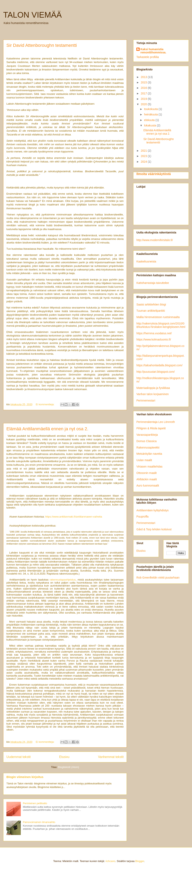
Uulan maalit (144, 460)
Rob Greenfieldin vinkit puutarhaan (158, 577)
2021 (144, 150)
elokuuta (149, 120)
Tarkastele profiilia (147, 57)
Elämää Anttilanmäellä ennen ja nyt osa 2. (47, 428)
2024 (144, 161)
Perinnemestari (145, 400)
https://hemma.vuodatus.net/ (154, 333)
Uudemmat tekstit (18, 757)
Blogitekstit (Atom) (68, 767)
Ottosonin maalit (146, 473)
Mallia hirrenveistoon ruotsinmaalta (158, 317)
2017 (144, 93)
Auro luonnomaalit (147, 485)
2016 (144, 87)
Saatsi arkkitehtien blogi (151, 304)
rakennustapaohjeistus (63, 579)
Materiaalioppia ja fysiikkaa (153, 387)
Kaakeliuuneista (146, 261)
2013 (144, 77)
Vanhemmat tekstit (111, 757)
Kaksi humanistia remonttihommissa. (153, 51)
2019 (144, 98)
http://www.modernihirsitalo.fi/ (154, 240)
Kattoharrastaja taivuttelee (152, 282)
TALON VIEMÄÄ (32, 14)
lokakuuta (150, 125)
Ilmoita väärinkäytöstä (153, 174)
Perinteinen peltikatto (35, 803)
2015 (144, 82)
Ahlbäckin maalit (146, 479)
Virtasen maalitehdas (149, 466)
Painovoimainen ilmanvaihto (39, 822)
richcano (110, 861)
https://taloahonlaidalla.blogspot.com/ (159, 365)
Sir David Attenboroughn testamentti (41, 45)
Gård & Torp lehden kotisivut (154, 529)
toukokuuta (151, 109)
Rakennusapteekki (147, 447)
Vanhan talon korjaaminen (152, 394)
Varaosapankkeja (147, 434)
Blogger (139, 861)
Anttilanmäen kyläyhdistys (152, 510)
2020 (144, 104)
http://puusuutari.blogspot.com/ (155, 371)
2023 (144, 156)
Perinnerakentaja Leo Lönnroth (155, 421)
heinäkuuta (151, 114)
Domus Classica (146, 441)
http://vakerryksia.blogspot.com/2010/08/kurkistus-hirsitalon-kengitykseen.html (160, 325)
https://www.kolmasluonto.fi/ (153, 339)
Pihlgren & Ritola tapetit (151, 428)
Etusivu (64, 757)
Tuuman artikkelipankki (150, 310)
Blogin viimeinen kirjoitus (24, 777)
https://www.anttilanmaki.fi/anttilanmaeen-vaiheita (73, 516)
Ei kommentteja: (45, 404)
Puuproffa (142, 516)
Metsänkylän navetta (149, 453)
